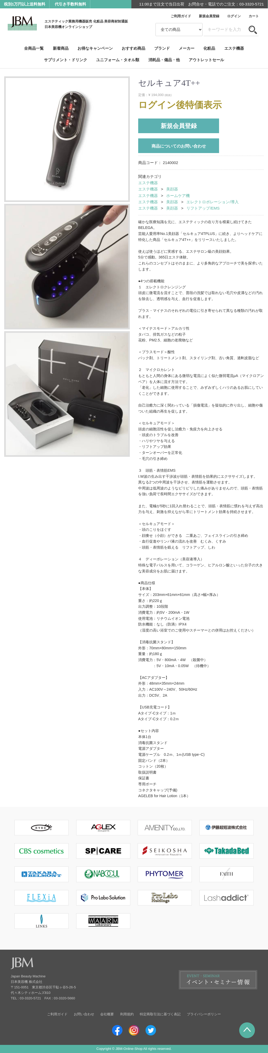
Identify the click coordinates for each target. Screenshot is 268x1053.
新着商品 (61, 48)
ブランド (162, 48)
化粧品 (209, 48)
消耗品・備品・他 (164, 60)
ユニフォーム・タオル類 (117, 60)
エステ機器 (234, 48)
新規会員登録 (209, 16)
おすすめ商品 (133, 48)
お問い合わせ (84, 1014)
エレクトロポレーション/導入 (212, 202)
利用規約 (127, 1014)
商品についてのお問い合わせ (179, 146)
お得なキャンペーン (95, 48)
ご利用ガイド (181, 16)
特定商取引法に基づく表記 (160, 1014)
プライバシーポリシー (204, 1014)
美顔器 (172, 189)
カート (254, 16)
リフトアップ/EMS (203, 208)
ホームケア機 (178, 195)
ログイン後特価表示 (180, 105)
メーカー (186, 48)
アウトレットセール (206, 60)
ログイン (234, 16)
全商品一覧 (34, 48)
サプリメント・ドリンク (65, 60)
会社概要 (107, 1014)
